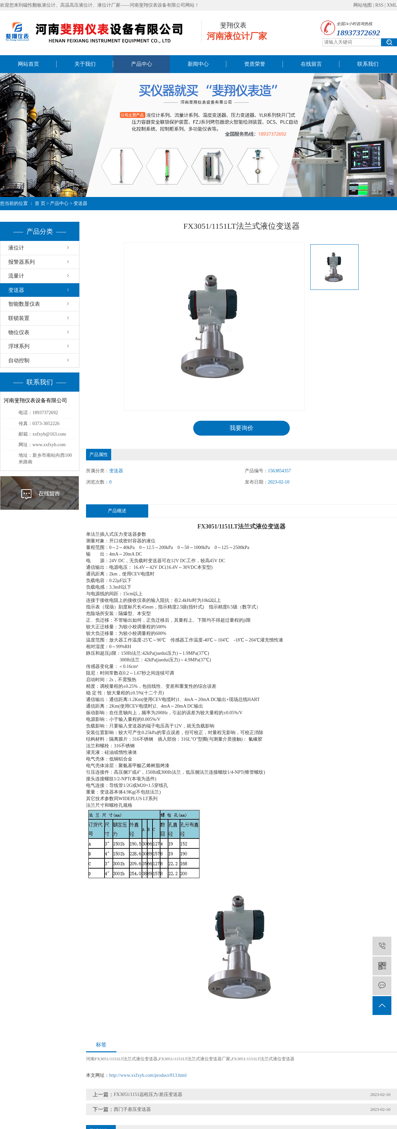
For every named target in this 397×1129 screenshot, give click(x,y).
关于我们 (85, 64)
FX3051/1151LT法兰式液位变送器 (263, 1058)
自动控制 (18, 360)
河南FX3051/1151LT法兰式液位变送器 (121, 1058)
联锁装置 (18, 318)
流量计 (16, 276)
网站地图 (362, 5)
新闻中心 (198, 64)
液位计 (16, 248)
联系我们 (367, 64)
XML (392, 5)
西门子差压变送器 (132, 1109)
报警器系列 (21, 262)
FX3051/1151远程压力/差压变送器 (148, 1094)
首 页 (40, 203)
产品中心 (141, 64)
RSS (379, 5)
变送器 (80, 203)
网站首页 (28, 64)
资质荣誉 (254, 64)
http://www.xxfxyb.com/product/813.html (148, 1075)
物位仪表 (18, 332)
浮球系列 (18, 346)
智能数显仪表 (24, 304)
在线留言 (311, 64)
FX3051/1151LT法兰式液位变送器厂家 (194, 1058)
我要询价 (241, 428)
